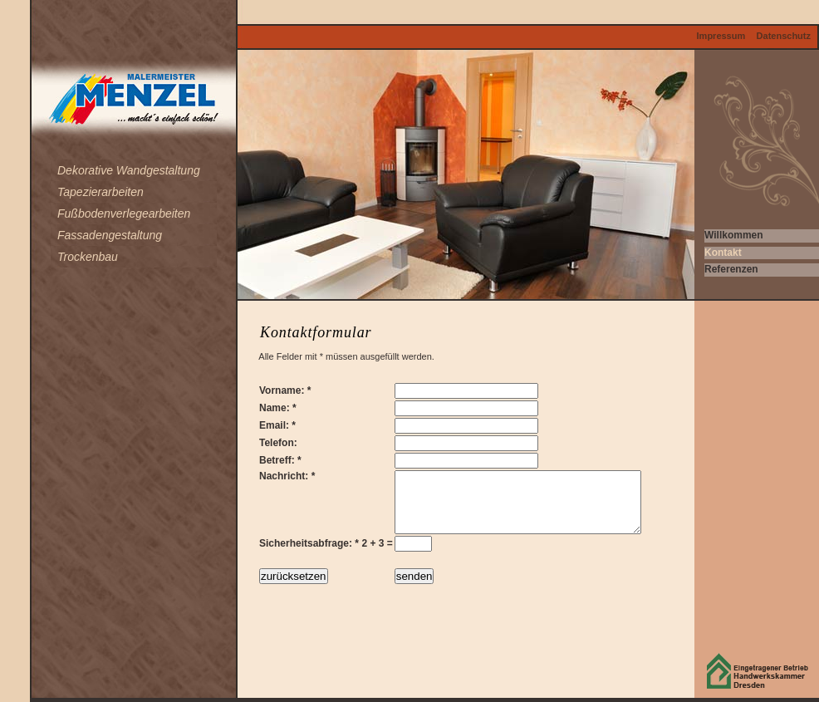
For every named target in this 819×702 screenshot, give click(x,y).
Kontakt (723, 252)
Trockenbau (87, 256)
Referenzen (731, 269)
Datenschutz (784, 36)
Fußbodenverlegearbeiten (123, 213)
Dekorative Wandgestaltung (128, 170)
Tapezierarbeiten (100, 192)
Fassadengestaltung (109, 235)
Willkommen (733, 235)
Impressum (721, 36)
